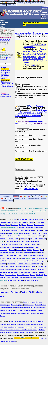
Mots (41, 250)
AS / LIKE (21, 219)
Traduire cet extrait (7, 83)
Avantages (3, 44)
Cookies (16, 332)
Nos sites (11, 5)
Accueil (3, 67)
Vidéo (10, 280)
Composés (20, 227)
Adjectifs (10, 222)
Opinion (40, 255)
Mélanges (19, 252)
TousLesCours (38, 3)
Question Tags (42, 266)
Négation (33, 255)
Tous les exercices (22, 185)
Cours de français (29, 302)
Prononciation (11, 264)
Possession (25, 261)
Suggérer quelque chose (27, 272)
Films (41, 236)
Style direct (40, 269)
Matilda (29, 250)
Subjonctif (3, 272)
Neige (7, 255)
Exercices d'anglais (32, 35)
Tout (8, 277)
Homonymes (4, 244)
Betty (24, 225)
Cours (2, 20)
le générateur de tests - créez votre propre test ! (31, 111)
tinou (29, 110)
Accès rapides (5, 70)
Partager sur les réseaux (8, 341)
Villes (14, 280)
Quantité (26, 266)
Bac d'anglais (31, 313)
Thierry (32, 275)
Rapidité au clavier (6, 310)
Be (20, 225)
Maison (37, 247)
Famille (28, 236)
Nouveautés (5, 75)
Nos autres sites (5, 96)
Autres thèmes (29, 47)
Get (31, 239)
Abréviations (29, 219)
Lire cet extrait (5, 72)
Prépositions (4, 266)
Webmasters (5, 85)
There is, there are (38, 53)
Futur (17, 239)
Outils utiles (22, 313)
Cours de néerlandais (7, 307)
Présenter (19, 266)
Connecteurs (14, 230)
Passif (23, 258)
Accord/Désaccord (41, 219)
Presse (3, 78)
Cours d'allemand (40, 305)
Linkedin (38, 292)
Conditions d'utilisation (8, 324)
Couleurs (3, 233)
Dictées (33, 233)
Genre (27, 239)
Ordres (2, 258)
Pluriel (38, 258)
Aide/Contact (5, 69)
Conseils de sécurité (23, 324)
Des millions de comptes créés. (5, 39)
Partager (39, 106)
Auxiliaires (14, 225)
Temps (2, 275)
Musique (11, 252)
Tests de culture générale (23, 307)
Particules (16, 258)
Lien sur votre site (7, 86)
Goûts (35, 239)
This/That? (39, 275)
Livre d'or (4, 74)
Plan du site (5, 77)
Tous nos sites (7, 200)
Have (32, 241)
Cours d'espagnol (17, 305)
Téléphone (28, 277)
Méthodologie (27, 252)
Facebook (15, 292)
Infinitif (21, 244)
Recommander (5, 80)
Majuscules (3, 250)
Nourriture (26, 255)
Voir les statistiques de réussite (28, 116)
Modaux (36, 250)
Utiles (2, 27)
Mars (24, 250)
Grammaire (42, 239)
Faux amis (34, 236)
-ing (15, 219)
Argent (37, 222)
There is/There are (38, 45)
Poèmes (33, 261)
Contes (21, 230)
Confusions (38, 227)
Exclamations (12, 236)
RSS (31, 292)
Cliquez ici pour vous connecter (7, 34)
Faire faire (21, 236)
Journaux (3, 247)
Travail (22, 277)
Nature (2, 255)
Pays (33, 258)
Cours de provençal (30, 310)
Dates (21, 233)
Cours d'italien (28, 305)
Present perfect (42, 261)
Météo (41, 252)
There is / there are (30, 61)
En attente (3, 236)
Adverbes (17, 222)
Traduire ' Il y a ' (29, 55)
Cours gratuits (6, 196)
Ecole (45, 233)
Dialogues (27, 233)
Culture (21, 3)
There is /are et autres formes (35, 56)
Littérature (23, 247)
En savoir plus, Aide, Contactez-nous (31, 321)
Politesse (8, 261)
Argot (42, 222)
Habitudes (17, 241)
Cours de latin (18, 310)
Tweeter (32, 106)
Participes (9, 258)
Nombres (13, 255)
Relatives (3, 269)
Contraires (38, 230)
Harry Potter (26, 241)
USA (34, 277)
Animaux (31, 222)
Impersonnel (13, 244)
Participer (4, 22)
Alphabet (24, 222)
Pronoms (3, 264)
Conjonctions (4, 230)
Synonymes (40, 272)
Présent (12, 266)
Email (2, 296)
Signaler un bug (6, 82)
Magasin (31, 247)
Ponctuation (17, 261)
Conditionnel (29, 227)
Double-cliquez (30, 65)
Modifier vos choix (26, 332)
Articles (2, 225)
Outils (3, 5)
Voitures (20, 280)
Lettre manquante (13, 247)
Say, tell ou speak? (23, 269)
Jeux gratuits (4, 94)
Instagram (4, 292)
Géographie (9, 241)
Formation (11, 239)
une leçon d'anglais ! (6, 58)
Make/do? (12, 250)
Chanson (30, 225)
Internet (27, 244)
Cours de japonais (39, 307)
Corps (45, 230)
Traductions (15, 277)
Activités (3, 222)
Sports (33, 269)
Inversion (34, 244)
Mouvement (4, 252)
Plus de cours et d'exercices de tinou (31, 113)
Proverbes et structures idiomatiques (29, 264)
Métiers (35, 252)
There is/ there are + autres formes (34, 58)
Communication (39, 225)
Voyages (27, 280)
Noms (19, 255)
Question (33, 266)
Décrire (40, 233)
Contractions (29, 230)
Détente (3, 25)
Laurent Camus (13, 321)
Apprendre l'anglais (23, 33)
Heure (37, 241)
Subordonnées (12, 272)
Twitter (24, 292)
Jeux (28, 3)
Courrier (10, 233)
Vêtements (34, 280)
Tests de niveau (11, 275)
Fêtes (22, 239)
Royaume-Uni (11, 269)
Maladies (19, 250)
